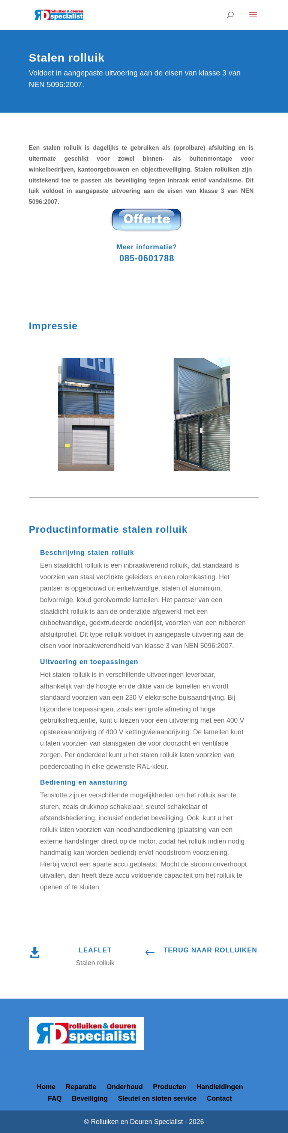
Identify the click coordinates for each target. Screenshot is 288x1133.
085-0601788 (146, 258)
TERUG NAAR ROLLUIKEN (210, 950)
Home (46, 1087)
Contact (219, 1098)
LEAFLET (95, 950)
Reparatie (81, 1087)
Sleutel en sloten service (157, 1098)
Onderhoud (124, 1087)
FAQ (55, 1098)
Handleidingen (219, 1087)
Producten (169, 1087)
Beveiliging (90, 1098)
